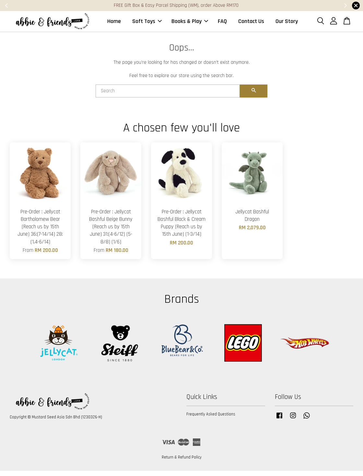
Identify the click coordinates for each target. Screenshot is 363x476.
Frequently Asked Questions (210, 419)
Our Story (286, 24)
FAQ (222, 24)
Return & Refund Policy (182, 462)
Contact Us (251, 24)
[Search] (168, 96)
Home (114, 24)
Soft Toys (147, 24)
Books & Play (189, 24)
